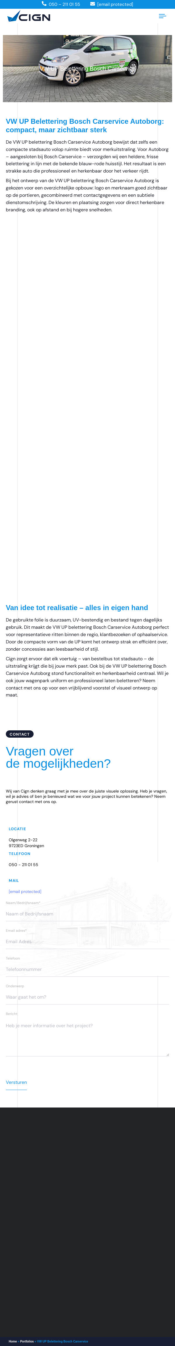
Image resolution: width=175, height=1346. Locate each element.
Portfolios (27, 1341)
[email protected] (25, 891)
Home (13, 1341)
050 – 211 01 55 (64, 4)
